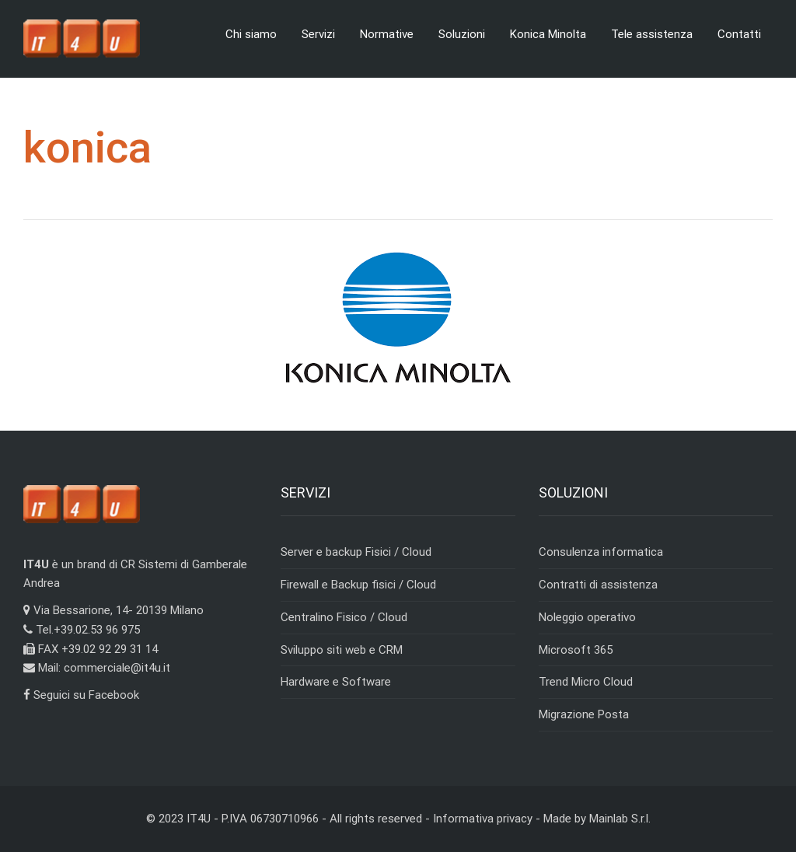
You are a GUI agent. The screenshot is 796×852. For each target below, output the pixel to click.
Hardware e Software (336, 682)
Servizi (318, 34)
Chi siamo (251, 34)
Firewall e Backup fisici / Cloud (358, 585)
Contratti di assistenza (598, 585)
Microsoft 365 (576, 650)
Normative (387, 34)
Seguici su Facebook (81, 695)
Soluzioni (461, 34)
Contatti (739, 34)
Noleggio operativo (587, 617)
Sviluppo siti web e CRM (342, 650)
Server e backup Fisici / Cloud (356, 552)
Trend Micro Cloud (586, 682)
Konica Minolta (548, 34)
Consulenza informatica (601, 552)
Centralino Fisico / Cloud (344, 617)
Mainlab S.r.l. (620, 819)
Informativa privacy (482, 819)
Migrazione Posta (584, 714)
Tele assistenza (652, 34)
